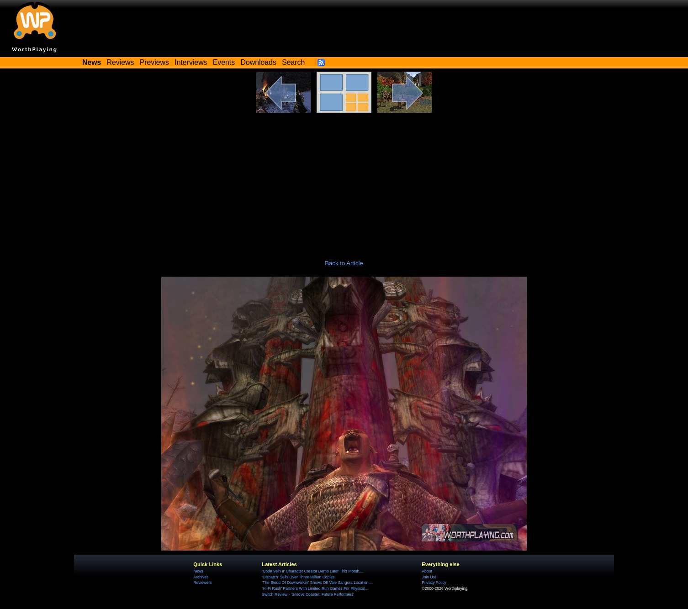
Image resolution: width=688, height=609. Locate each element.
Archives (200, 577)
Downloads (258, 62)
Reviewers (202, 582)
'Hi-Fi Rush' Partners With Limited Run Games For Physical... (315, 588)
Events (224, 62)
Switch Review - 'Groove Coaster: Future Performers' (308, 594)
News (198, 571)
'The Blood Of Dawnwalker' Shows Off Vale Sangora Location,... (317, 582)
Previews (154, 62)
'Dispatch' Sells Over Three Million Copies (298, 577)
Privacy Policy (434, 582)
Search (293, 62)
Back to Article (344, 263)
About (427, 571)
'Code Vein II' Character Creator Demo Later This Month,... (312, 571)
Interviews (191, 62)
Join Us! (429, 577)
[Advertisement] (344, 181)
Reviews (120, 62)
